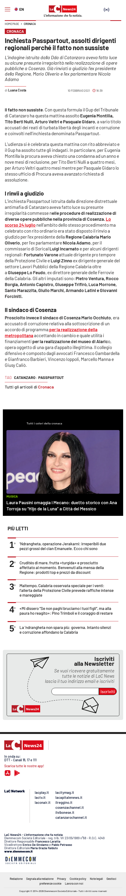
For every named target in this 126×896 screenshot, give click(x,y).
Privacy (61, 878)
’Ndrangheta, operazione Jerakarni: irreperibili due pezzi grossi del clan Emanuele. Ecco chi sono (62, 546)
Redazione (16, 878)
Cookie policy (78, 878)
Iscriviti (108, 691)
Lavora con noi (74, 883)
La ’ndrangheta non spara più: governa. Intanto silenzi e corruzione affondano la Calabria (65, 629)
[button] (115, 26)
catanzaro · (25, 377)
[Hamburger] (7, 9)
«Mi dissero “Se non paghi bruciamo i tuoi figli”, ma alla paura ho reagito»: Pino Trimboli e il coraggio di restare (66, 610)
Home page (12, 23)
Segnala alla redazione (39, 878)
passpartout (51, 377)
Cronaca (30, 23)
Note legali (96, 878)
